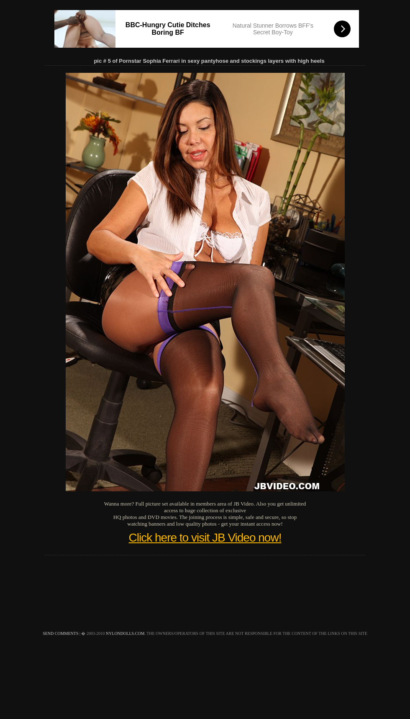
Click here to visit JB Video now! (205, 537)
